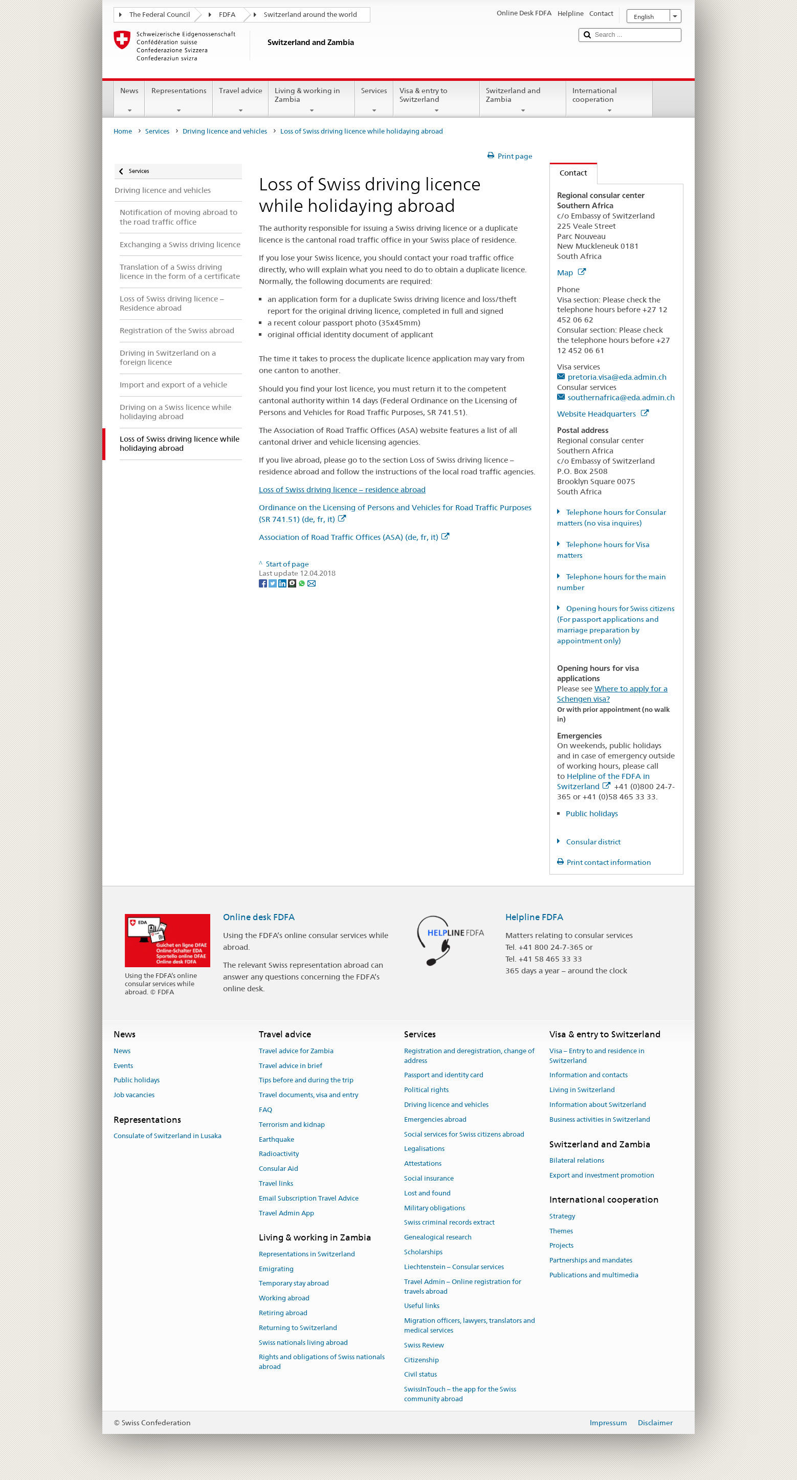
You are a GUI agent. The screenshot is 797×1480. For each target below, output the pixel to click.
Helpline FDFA (534, 917)
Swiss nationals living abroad (303, 1342)
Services (374, 100)
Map (571, 272)
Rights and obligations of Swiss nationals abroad (322, 1362)
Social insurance (429, 1178)
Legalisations (424, 1149)
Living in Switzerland (582, 1090)
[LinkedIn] (283, 583)
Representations (178, 100)
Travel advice (240, 100)
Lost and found (427, 1193)
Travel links (276, 1183)
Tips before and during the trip (306, 1080)
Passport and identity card (443, 1075)
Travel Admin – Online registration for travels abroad (462, 1286)
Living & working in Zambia (312, 100)
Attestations (422, 1163)
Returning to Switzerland (298, 1328)
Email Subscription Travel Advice (309, 1198)
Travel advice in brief (290, 1066)
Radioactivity (279, 1154)
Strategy (562, 1216)
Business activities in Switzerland (599, 1119)
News (129, 100)
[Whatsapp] (302, 583)
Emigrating (276, 1269)
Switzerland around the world (310, 14)
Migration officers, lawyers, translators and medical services (469, 1325)
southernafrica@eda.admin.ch (621, 397)
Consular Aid (278, 1168)
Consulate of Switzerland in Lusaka (168, 1136)
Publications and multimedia (593, 1275)
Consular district (593, 842)
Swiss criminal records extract (449, 1223)
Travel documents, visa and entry (308, 1095)
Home (123, 131)
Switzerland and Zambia (523, 100)
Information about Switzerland (597, 1104)
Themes (561, 1231)
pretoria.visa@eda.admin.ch (617, 377)
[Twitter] (273, 583)
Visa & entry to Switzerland (436, 100)
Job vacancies (134, 1095)
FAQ (265, 1110)
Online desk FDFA (259, 917)
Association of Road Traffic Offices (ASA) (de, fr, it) (354, 537)
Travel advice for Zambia (296, 1051)
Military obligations (434, 1208)
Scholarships (423, 1252)
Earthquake (276, 1139)
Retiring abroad (283, 1313)
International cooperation (609, 100)
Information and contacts (588, 1075)
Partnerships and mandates (590, 1260)
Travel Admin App (286, 1213)
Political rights (426, 1090)
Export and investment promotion (601, 1175)
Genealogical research (438, 1238)
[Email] (311, 583)
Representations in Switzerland (307, 1254)
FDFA (227, 14)
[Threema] (293, 583)
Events (123, 1066)
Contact (568, 173)
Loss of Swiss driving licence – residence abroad (342, 489)
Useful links (421, 1306)
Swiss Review (424, 1345)
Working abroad (284, 1298)
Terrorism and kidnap (292, 1124)
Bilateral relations (576, 1160)
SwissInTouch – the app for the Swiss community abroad (460, 1394)
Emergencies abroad (435, 1119)
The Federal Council (159, 14)
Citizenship (421, 1360)
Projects (561, 1246)
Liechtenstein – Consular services (454, 1267)
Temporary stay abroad (294, 1284)
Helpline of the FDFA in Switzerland (603, 781)
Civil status (420, 1375)
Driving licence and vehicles (225, 131)
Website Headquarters (603, 414)
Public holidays (592, 813)
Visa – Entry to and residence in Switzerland (597, 1055)
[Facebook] (264, 583)
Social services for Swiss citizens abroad (464, 1134)
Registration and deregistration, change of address (469, 1055)
